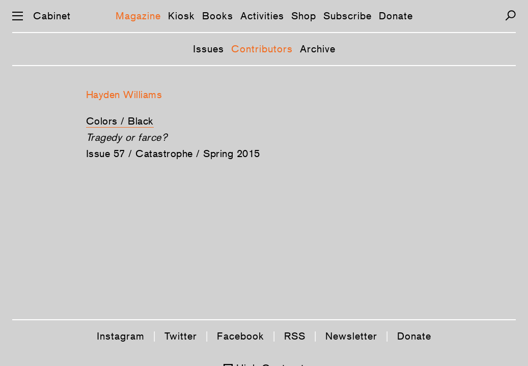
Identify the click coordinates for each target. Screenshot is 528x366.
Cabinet (52, 16)
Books (217, 16)
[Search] (510, 15)
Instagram (121, 336)
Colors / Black (120, 121)
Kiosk (181, 16)
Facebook (240, 336)
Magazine (138, 16)
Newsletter (351, 336)
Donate (396, 16)
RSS (294, 336)
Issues (208, 49)
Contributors (262, 49)
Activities (262, 16)
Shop (303, 16)
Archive (318, 49)
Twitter (180, 336)
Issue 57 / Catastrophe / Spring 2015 (173, 153)
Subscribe (347, 16)
